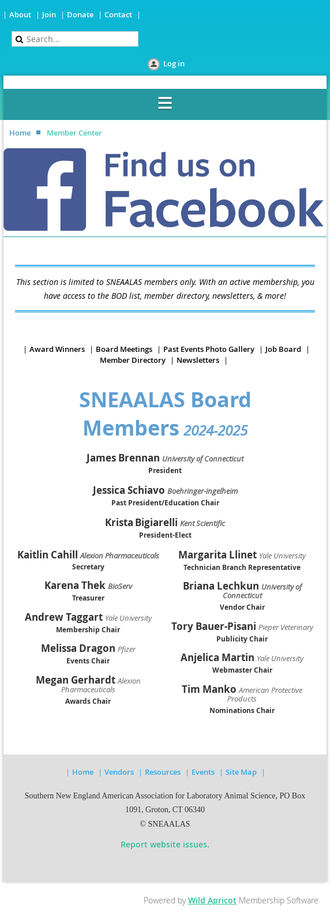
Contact (118, 14)
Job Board (283, 349)
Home (20, 132)
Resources (163, 772)
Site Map (241, 772)
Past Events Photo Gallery (208, 349)
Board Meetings (124, 349)
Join (49, 14)
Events (203, 772)
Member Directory (133, 360)
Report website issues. (165, 844)
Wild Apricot (212, 900)
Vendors (119, 772)
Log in (174, 63)
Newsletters (198, 360)
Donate (80, 14)
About (20, 14)
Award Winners (57, 349)
